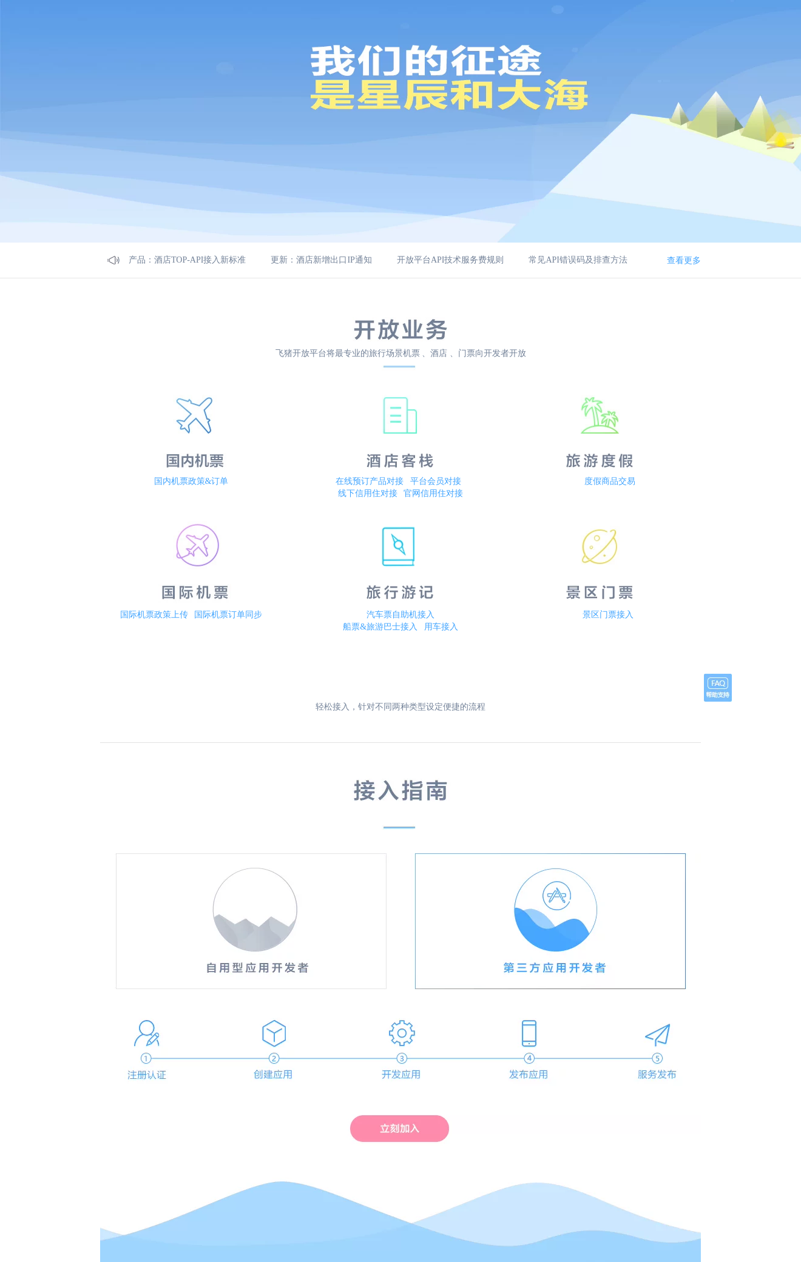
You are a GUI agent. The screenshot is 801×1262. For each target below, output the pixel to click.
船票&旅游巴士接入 (380, 626)
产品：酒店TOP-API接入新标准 (187, 259)
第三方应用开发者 (550, 814)
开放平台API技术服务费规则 (450, 259)
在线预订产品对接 (370, 481)
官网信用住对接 (433, 493)
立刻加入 (399, 1128)
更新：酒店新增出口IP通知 (321, 259)
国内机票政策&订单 (191, 481)
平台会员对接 (435, 481)
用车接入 (441, 626)
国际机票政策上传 (154, 614)
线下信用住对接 (367, 493)
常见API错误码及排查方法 (578, 259)
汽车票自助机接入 (400, 614)
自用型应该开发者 (250, 814)
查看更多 (684, 260)
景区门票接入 (608, 614)
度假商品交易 (609, 481)
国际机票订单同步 (228, 614)
